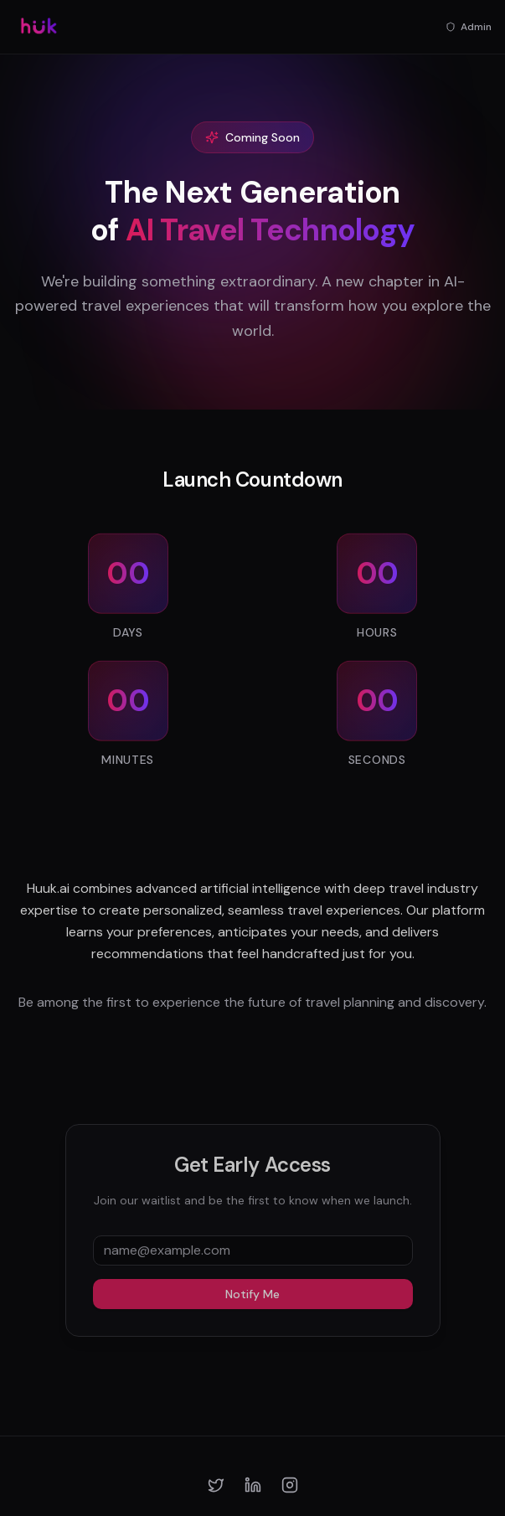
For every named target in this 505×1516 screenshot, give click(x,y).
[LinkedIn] (253, 1485)
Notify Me (252, 1298)
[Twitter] (216, 1485)
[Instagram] (289, 1485)
